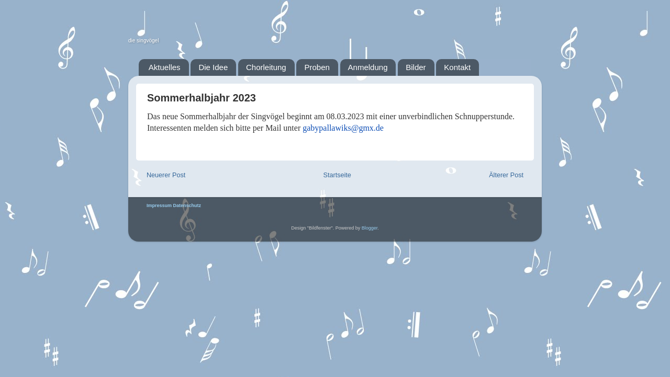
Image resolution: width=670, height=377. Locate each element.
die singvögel (143, 40)
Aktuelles (165, 67)
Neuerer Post (166, 175)
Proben (316, 67)
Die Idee (213, 67)
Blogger (370, 228)
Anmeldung (368, 67)
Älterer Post (506, 175)
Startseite (337, 175)
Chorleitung (266, 67)
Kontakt (457, 67)
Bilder (416, 67)
